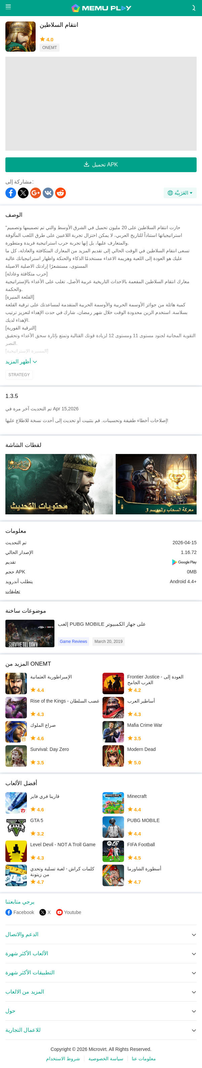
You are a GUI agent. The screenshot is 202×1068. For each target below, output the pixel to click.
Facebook (23, 912)
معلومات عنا (144, 1058)
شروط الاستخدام (63, 1058)
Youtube (72, 912)
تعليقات (12, 591)
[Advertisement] (101, 104)
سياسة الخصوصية (105, 1058)
